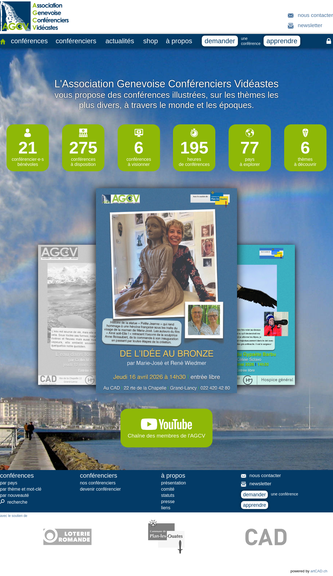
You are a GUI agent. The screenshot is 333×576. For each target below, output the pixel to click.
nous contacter (315, 15)
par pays (8, 482)
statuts (167, 495)
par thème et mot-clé (20, 489)
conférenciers (76, 41)
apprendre (281, 41)
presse (168, 501)
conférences (29, 41)
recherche (13, 502)
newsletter (310, 25)
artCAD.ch (318, 571)
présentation (173, 482)
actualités (120, 41)
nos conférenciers (97, 482)
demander (220, 41)
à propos (179, 41)
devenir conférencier (100, 489)
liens (165, 507)
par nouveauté (14, 495)
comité (167, 489)
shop (150, 41)
